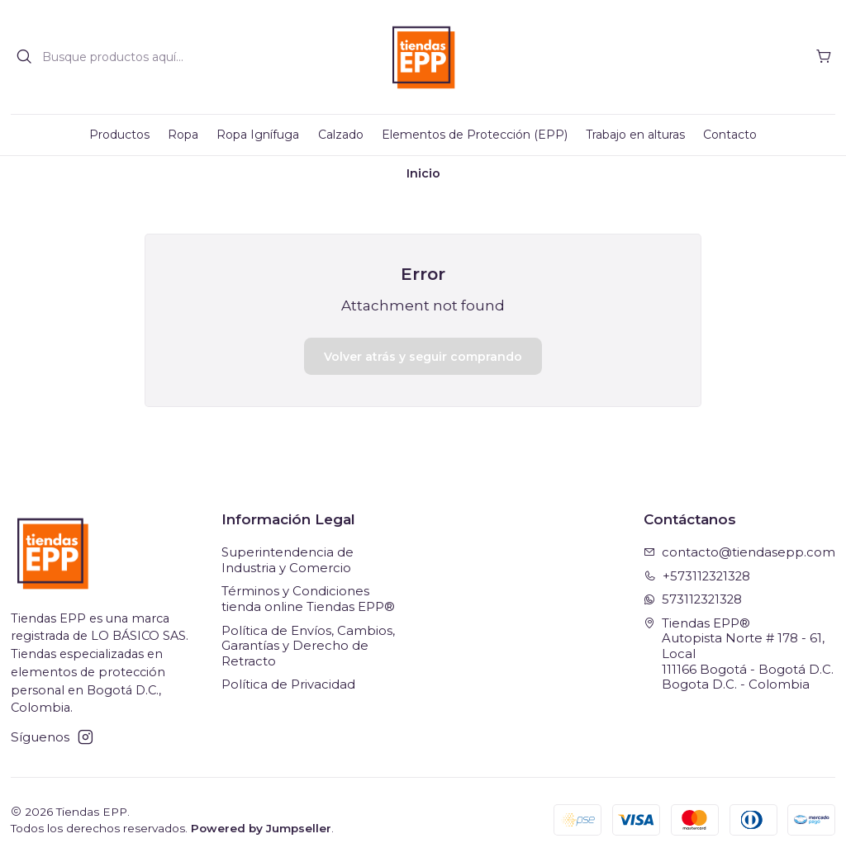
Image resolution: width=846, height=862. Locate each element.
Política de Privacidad (288, 684)
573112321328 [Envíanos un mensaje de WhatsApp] (693, 599)
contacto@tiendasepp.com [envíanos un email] (740, 552)
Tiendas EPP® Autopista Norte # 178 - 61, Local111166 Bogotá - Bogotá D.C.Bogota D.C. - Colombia (739, 654)
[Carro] (823, 57)
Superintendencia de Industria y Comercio (287, 560)
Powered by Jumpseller (261, 828)
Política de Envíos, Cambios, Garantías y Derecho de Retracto (308, 646)
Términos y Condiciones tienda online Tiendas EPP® (308, 599)
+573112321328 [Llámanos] (697, 576)
